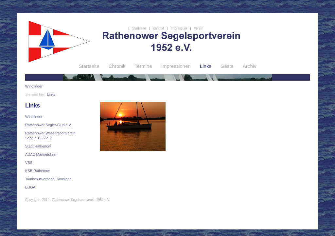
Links (51, 94)
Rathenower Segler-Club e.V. (48, 125)
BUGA (30, 187)
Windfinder (34, 86)
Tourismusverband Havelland (48, 179)
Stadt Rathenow (38, 146)
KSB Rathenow (37, 171)
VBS (28, 163)
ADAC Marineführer (41, 154)
